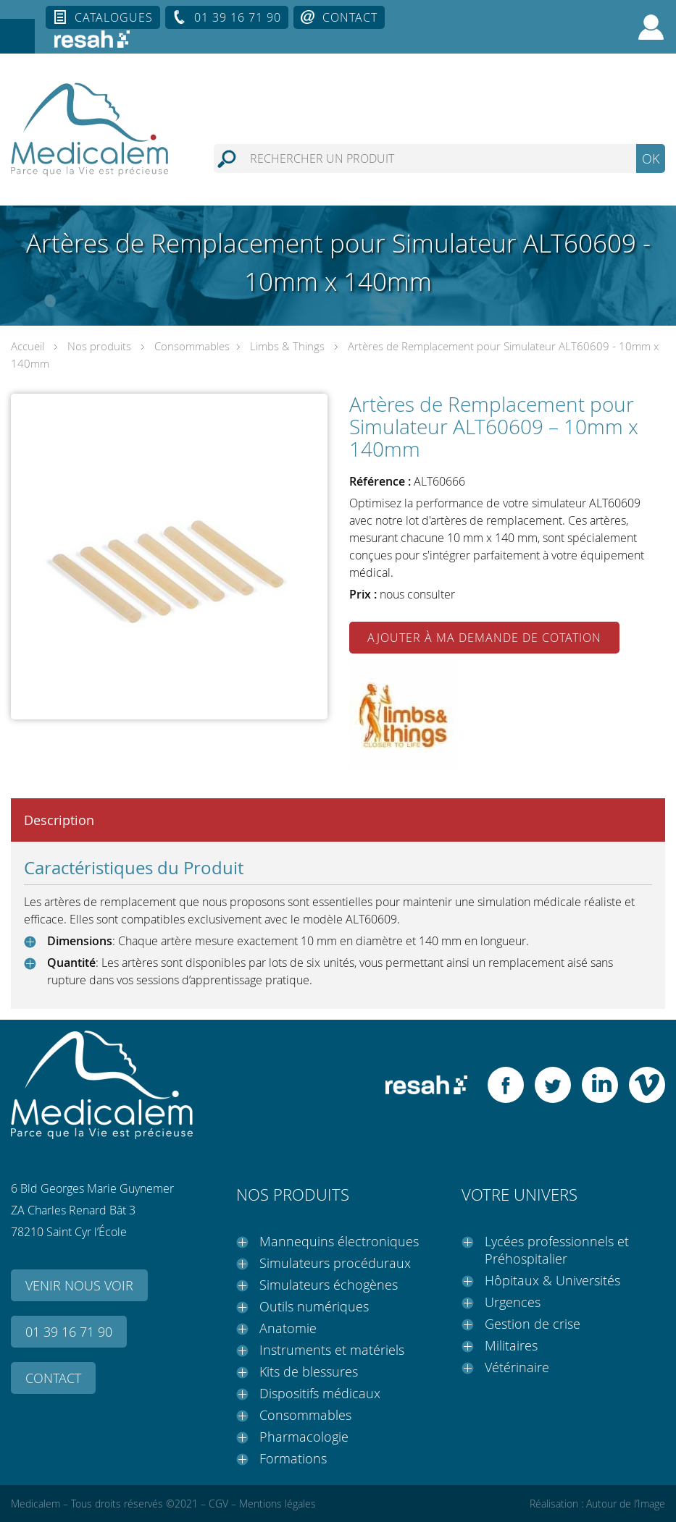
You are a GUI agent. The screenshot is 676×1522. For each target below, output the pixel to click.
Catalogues (114, 17)
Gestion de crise (532, 1323)
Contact (349, 17)
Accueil (27, 346)
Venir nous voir (79, 1285)
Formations (293, 1458)
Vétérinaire (517, 1367)
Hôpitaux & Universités (552, 1280)
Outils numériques (314, 1306)
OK (650, 158)
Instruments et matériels (331, 1349)
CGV (218, 1503)
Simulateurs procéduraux (335, 1263)
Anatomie (288, 1328)
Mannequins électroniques (339, 1241)
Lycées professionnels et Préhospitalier (557, 1250)
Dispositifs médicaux (319, 1393)
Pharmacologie (304, 1436)
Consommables (192, 346)
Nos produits (99, 346)
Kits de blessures (308, 1371)
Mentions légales (277, 1503)
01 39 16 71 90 (237, 17)
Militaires (511, 1345)
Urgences (513, 1302)
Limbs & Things (287, 346)
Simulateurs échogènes (328, 1284)
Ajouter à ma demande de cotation (484, 638)
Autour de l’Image (625, 1503)
